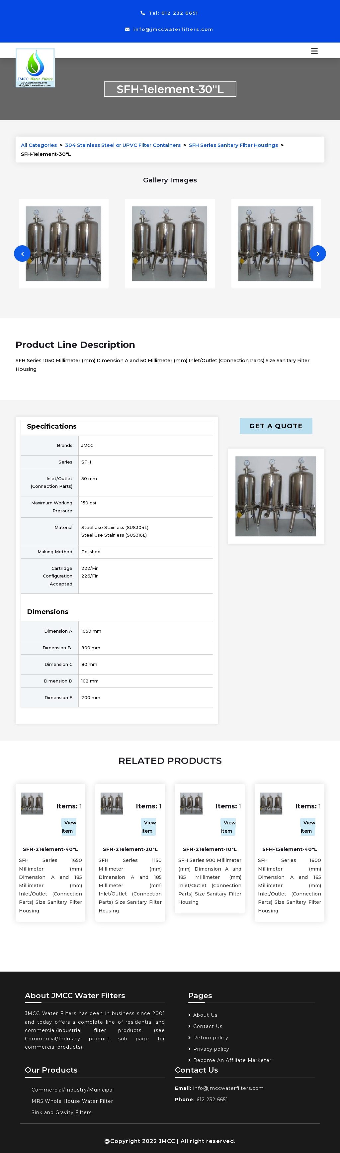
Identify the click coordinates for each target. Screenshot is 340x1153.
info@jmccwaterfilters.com (169, 29)
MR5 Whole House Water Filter (72, 1101)
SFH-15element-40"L (289, 849)
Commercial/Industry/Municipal (73, 1090)
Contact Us (207, 1026)
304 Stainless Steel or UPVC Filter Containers (123, 145)
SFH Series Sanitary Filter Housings (233, 145)
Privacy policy (211, 1049)
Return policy (210, 1038)
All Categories (39, 145)
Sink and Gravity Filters (62, 1112)
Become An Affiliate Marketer (232, 1060)
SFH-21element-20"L (130, 849)
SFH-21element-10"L (210, 849)
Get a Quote (276, 426)
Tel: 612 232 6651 (169, 13)
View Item (69, 827)
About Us (205, 1015)
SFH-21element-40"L (50, 849)
